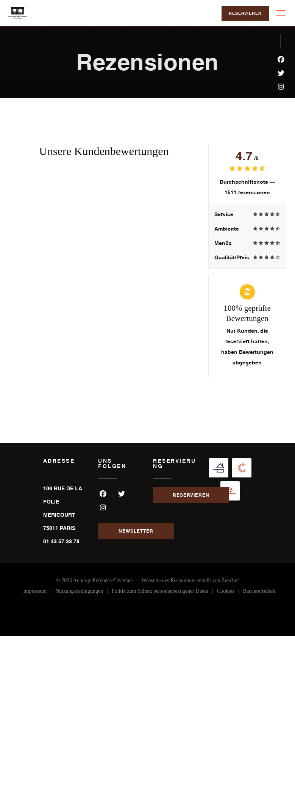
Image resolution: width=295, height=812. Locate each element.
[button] (281, 13)
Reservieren (245, 13)
